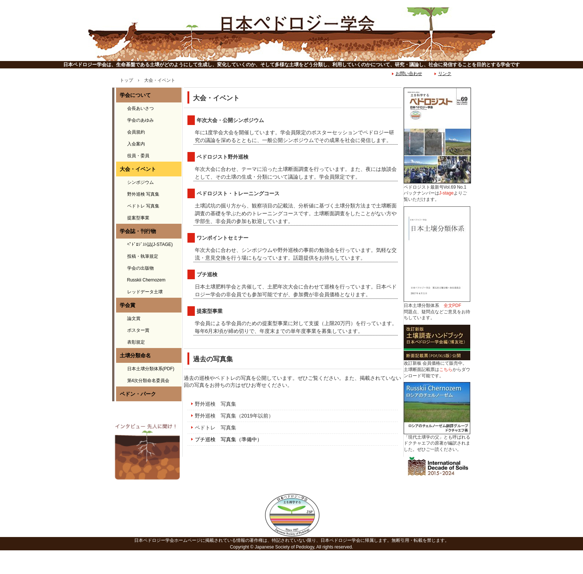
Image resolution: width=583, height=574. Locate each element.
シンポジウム (140, 182)
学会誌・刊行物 (138, 231)
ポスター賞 (138, 330)
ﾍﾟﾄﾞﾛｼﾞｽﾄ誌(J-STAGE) (150, 244)
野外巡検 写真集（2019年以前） (234, 416)
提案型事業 (138, 217)
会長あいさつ (140, 108)
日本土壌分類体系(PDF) (150, 368)
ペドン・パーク (138, 394)
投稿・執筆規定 (142, 256)
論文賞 (133, 318)
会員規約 (136, 132)
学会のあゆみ (140, 120)
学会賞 (127, 305)
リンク (444, 73)
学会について (135, 95)
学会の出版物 (140, 268)
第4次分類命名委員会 (148, 380)
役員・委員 (138, 155)
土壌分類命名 (135, 355)
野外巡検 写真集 (215, 404)
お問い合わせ (409, 73)
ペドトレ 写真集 (215, 427)
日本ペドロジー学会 (291, 34)
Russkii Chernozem (146, 280)
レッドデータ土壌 (145, 291)
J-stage (446, 193)
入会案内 (136, 143)
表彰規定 (136, 342)
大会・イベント (138, 169)
